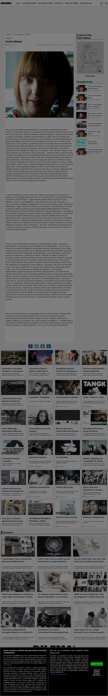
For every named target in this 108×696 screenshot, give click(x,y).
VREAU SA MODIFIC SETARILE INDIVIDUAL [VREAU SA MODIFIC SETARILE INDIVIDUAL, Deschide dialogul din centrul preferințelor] (97, 672)
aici (16, 682)
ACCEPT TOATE (96, 664)
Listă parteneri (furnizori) (58, 674)
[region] (54, 671)
